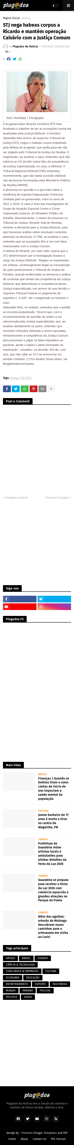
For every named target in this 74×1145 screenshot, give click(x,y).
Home (12, 1139)
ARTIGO (10, 958)
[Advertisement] (37, 542)
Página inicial (11, 18)
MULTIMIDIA (60, 984)
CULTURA (50, 971)
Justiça (26, 18)
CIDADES (42, 958)
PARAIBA (27, 990)
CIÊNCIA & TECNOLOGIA (20, 964)
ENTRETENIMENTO (17, 984)
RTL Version (58, 1139)
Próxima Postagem (57, 497)
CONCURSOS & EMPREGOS (22, 971)
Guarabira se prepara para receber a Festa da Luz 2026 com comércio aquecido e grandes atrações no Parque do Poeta (53, 890)
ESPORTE (40, 984)
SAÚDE (28, 997)
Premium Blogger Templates (39, 1133)
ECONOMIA (12, 977)
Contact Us (39, 1139)
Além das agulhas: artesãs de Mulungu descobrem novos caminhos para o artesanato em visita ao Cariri (53, 927)
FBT (65, 1133)
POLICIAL (45, 990)
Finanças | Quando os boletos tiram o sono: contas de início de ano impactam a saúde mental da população (53, 789)
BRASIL (26, 958)
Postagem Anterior (16, 497)
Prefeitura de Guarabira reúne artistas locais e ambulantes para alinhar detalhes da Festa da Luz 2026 (52, 854)
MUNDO (11, 990)
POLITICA (25, 378)
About (24, 1139)
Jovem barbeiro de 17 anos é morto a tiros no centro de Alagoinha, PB (53, 821)
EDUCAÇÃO (32, 977)
